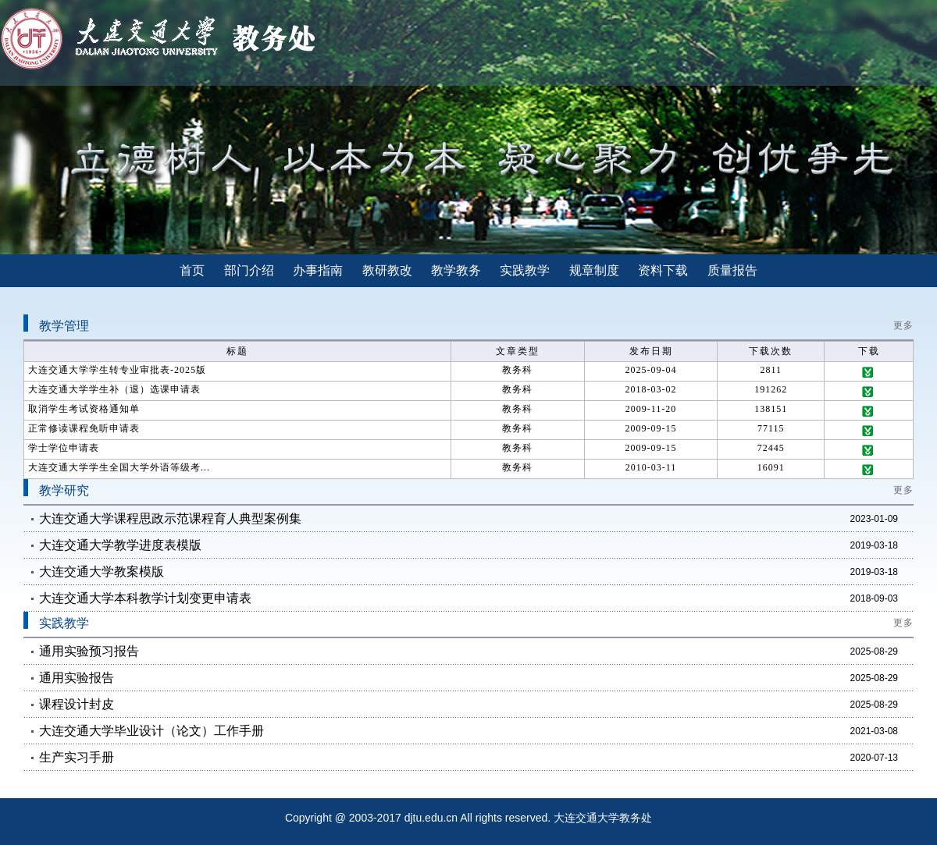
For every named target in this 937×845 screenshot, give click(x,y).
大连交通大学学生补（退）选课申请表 (114, 389)
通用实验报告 (76, 677)
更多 (903, 325)
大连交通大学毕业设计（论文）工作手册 (151, 730)
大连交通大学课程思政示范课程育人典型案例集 (170, 518)
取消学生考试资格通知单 (84, 408)
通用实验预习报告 (89, 651)
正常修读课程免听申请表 (84, 428)
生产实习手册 (76, 757)
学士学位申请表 (63, 447)
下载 (869, 372)
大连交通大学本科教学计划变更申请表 (145, 598)
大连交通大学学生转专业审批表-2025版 (117, 369)
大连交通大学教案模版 (101, 571)
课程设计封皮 (76, 704)
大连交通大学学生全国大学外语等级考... (119, 467)
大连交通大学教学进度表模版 (120, 545)
